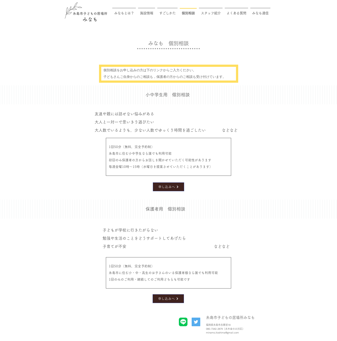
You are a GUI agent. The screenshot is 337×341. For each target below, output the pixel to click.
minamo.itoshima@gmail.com (222, 332)
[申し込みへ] (168, 186)
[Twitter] (196, 322)
